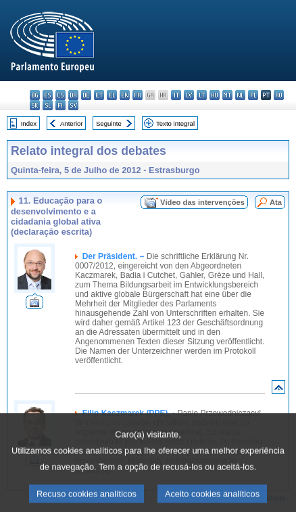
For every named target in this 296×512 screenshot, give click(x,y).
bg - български (35, 95)
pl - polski (253, 95)
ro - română (279, 95)
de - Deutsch (86, 95)
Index (28, 123)
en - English (125, 95)
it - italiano (176, 95)
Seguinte (109, 123)
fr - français (137, 95)
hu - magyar (214, 95)
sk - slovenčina (35, 105)
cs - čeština (60, 95)
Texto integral (175, 123)
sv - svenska (73, 105)
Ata (276, 202)
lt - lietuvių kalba (202, 95)
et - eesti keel (99, 95)
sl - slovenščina (48, 105)
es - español (48, 95)
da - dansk (73, 95)
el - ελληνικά (112, 95)
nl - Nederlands (240, 95)
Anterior (71, 123)
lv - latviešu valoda (189, 95)
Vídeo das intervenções (202, 202)
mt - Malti (227, 95)
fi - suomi (60, 105)
